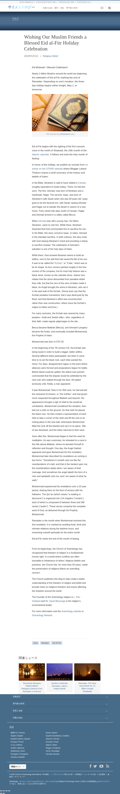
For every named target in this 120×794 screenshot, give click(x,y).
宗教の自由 (47, 8)
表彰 (62, 8)
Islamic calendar (40, 154)
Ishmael (42, 221)
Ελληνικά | (52, 742)
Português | (19, 754)
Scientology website (71, 611)
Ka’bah (58, 263)
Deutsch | (52, 739)
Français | (17, 742)
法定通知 (101, 774)
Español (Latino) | (20, 739)
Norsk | (53, 751)
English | (17, 736)
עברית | (16, 745)
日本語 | (17, 748)
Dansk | (51, 733)
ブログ (15, 19)
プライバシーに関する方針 (63, 774)
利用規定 (78, 774)
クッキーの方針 (90, 774)
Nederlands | (18, 751)
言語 (11, 727)
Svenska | (18, 757)
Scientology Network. (42, 615)
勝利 (56, 8)
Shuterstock (65, 134)
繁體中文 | (18, 733)
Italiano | (51, 745)
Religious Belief (50, 56)
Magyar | (53, 748)
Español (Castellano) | (57, 736)
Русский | (53, 754)
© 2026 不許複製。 (29, 774)
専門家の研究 (72, 8)
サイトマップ (20, 777)
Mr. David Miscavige (55, 601)
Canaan (82, 183)
